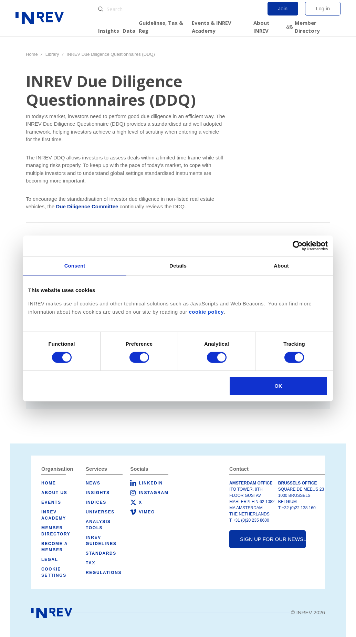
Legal (49, 559)
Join (283, 8)
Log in (323, 8)
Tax (90, 563)
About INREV (261, 26)
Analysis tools (98, 524)
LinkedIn (151, 483)
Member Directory (307, 26)
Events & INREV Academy (211, 26)
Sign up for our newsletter (273, 539)
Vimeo (147, 512)
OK (278, 386)
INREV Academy (53, 515)
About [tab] (281, 266)
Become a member (54, 546)
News (93, 483)
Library (52, 54)
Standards (101, 553)
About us (54, 492)
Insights (108, 30)
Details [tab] (178, 266)
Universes (100, 512)
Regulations (104, 572)
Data (129, 30)
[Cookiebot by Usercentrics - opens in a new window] (298, 246)
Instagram (153, 492)
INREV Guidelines (101, 540)
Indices (96, 502)
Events (51, 502)
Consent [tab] (74, 266)
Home (32, 54)
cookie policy (206, 312)
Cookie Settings (53, 572)
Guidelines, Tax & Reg (161, 26)
